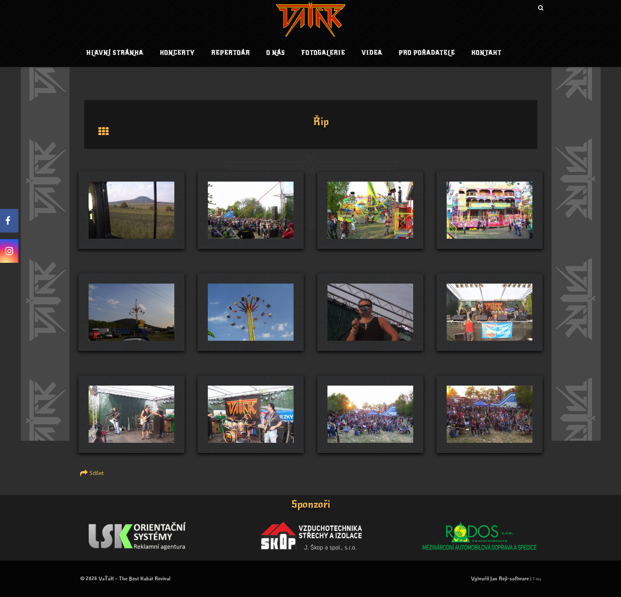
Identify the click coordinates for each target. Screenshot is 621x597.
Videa (371, 52)
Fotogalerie (323, 52)
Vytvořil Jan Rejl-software (500, 578)
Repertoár (230, 52)
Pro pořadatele (426, 52)
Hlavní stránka (114, 52)
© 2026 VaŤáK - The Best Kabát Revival (125, 578)
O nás (275, 52)
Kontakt (486, 52)
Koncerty (177, 52)
